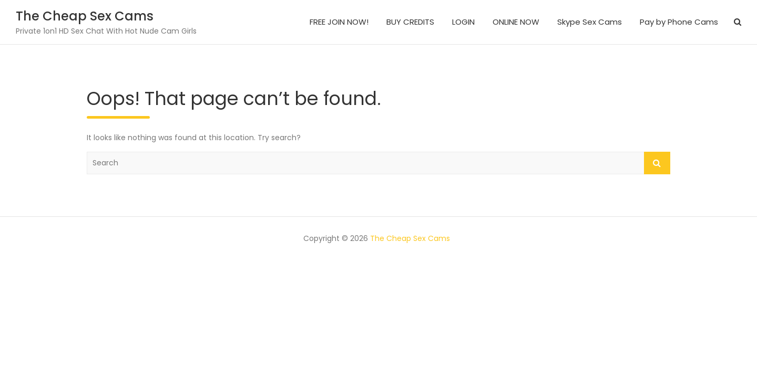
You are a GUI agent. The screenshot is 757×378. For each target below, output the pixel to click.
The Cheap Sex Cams (85, 16)
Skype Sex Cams (589, 21)
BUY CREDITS (410, 21)
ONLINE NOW (516, 21)
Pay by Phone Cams (679, 21)
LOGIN (463, 21)
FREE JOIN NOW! (339, 21)
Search (657, 163)
